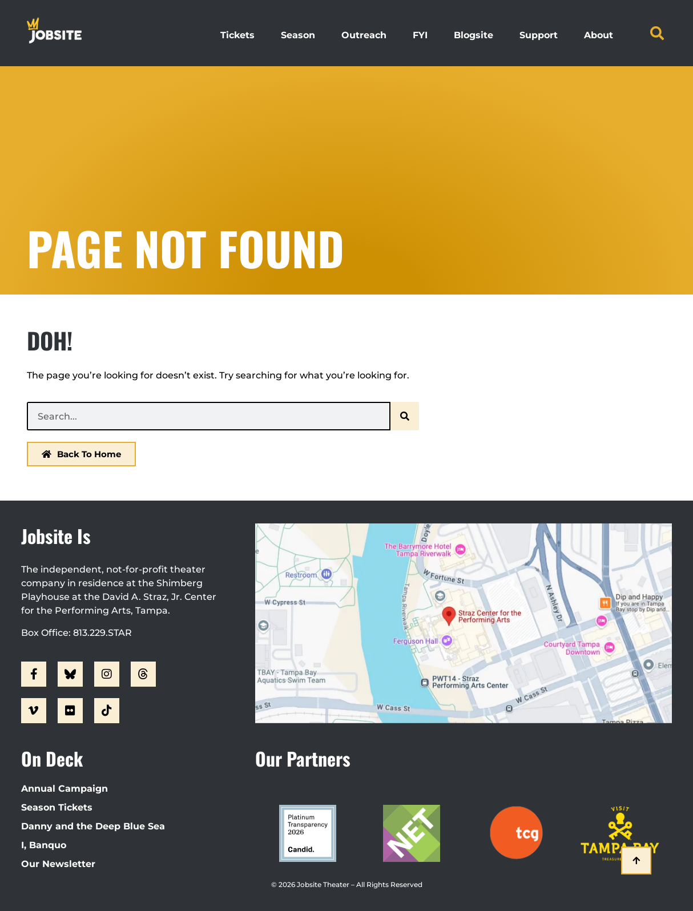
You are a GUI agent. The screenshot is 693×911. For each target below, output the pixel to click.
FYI (420, 35)
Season (298, 35)
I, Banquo (43, 845)
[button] (657, 33)
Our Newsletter (58, 863)
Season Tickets (56, 807)
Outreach (363, 35)
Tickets (237, 35)
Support (538, 35)
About (598, 35)
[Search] (404, 416)
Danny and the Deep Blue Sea (93, 826)
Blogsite (473, 35)
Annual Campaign (64, 788)
